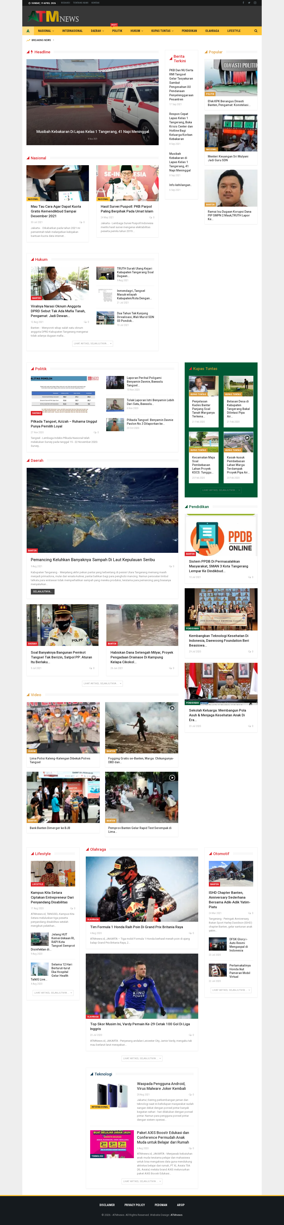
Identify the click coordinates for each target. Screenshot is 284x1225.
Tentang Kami (80, 2)
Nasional (44, 30)
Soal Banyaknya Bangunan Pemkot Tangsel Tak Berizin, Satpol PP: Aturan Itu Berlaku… (61, 657)
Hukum (135, 30)
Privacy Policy (135, 1205)
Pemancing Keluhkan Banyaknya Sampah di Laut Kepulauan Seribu (93, 559)
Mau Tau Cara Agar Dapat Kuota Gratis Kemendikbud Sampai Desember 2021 (56, 211)
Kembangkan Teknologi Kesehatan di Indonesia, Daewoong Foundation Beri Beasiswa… (219, 640)
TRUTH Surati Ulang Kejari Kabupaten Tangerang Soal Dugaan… (135, 272)
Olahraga (212, 30)
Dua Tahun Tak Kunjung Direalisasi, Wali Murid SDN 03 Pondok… (135, 317)
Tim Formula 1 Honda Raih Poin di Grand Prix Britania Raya (136, 927)
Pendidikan (189, 30)
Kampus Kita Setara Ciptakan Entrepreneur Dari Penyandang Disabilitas (52, 897)
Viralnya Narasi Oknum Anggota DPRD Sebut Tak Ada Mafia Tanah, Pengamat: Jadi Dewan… (58, 311)
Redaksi (65, 2)
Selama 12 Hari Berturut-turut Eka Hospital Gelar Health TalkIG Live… (51, 972)
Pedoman (161, 1205)
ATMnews (176, 1214)
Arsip (180, 1205)
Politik (116, 29)
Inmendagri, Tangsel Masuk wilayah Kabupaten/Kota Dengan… (134, 294)
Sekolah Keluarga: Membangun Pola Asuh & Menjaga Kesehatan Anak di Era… (217, 715)
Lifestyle (233, 30)
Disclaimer (107, 1205)
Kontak (95, 2)
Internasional (72, 30)
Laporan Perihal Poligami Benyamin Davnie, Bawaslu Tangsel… (145, 381)
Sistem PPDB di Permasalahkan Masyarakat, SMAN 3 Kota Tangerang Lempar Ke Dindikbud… (218, 566)
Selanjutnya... (42, 591)
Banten (36, 298)
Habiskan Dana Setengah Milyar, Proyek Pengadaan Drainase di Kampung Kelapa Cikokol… (142, 657)
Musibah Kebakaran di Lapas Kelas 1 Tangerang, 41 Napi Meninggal (92, 131)
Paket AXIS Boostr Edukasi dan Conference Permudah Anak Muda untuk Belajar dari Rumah (163, 1137)
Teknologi (97, 1156)
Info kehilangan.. (180, 185)
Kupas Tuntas (161, 30)
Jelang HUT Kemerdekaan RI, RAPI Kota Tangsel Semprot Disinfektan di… (53, 942)
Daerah (96, 30)
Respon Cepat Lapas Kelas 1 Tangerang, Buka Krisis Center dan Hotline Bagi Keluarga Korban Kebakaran (181, 126)
